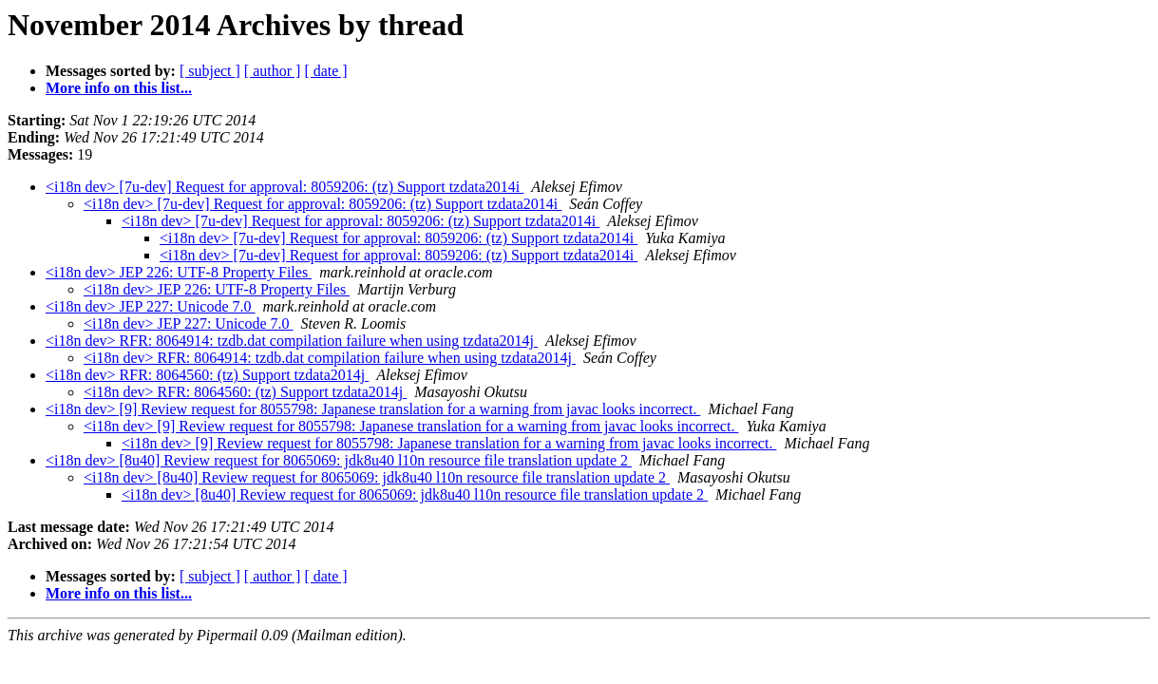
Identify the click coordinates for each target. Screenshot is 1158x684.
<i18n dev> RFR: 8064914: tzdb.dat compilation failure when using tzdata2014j (292, 340)
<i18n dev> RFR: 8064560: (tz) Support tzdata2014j (207, 375)
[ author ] (272, 71)
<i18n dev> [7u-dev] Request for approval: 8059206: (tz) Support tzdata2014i (284, 187)
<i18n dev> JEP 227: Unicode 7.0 (151, 306)
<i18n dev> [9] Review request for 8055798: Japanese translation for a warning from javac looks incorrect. (373, 409)
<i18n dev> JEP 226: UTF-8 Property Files (179, 272)
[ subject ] (210, 71)
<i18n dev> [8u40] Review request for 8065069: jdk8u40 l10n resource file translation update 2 (339, 460)
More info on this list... (119, 88)
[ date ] (325, 71)
